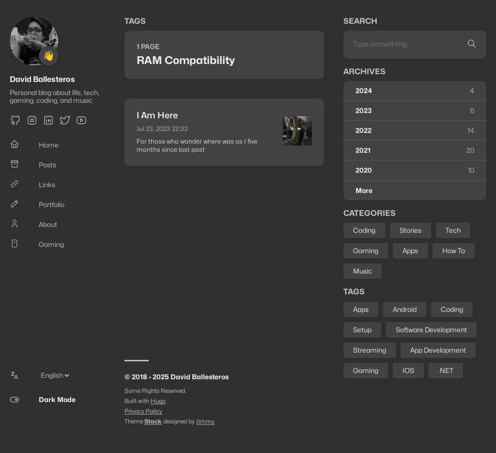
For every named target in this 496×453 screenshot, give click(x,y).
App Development (438, 350)
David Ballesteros (42, 79)
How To (453, 250)
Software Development (431, 329)
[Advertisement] (224, 258)
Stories (410, 230)
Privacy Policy (143, 411)
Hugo (158, 400)
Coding (364, 230)
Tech (453, 230)
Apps (410, 250)
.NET (445, 370)
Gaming (365, 250)
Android (405, 309)
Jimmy (205, 421)
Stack (153, 421)
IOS (408, 370)
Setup (362, 329)
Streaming (369, 350)
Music (362, 271)
